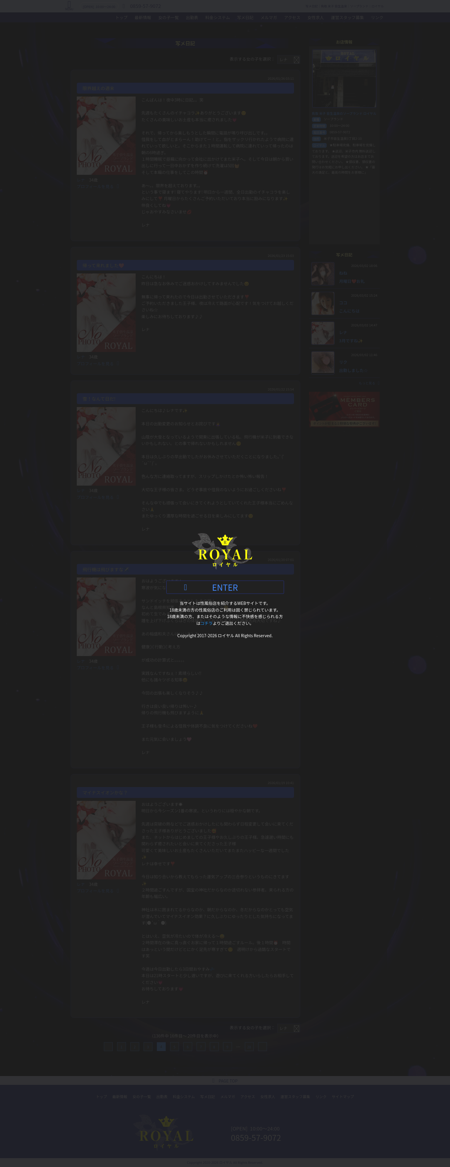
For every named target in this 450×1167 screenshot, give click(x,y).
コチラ (206, 623)
